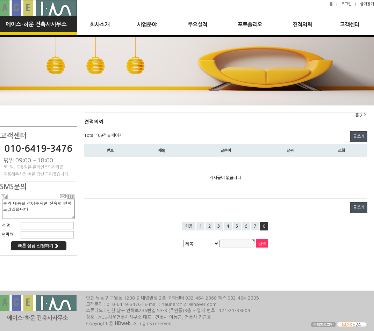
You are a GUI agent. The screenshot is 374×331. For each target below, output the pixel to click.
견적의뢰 (302, 24)
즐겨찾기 (367, 4)
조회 (341, 150)
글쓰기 (359, 136)
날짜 (290, 150)
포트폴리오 (250, 24)
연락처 (7, 235)
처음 (189, 226)
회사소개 (99, 24)
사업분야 (147, 24)
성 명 (6, 225)
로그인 (346, 4)
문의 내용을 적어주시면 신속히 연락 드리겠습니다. (38, 209)
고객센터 (349, 24)
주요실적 (197, 24)
